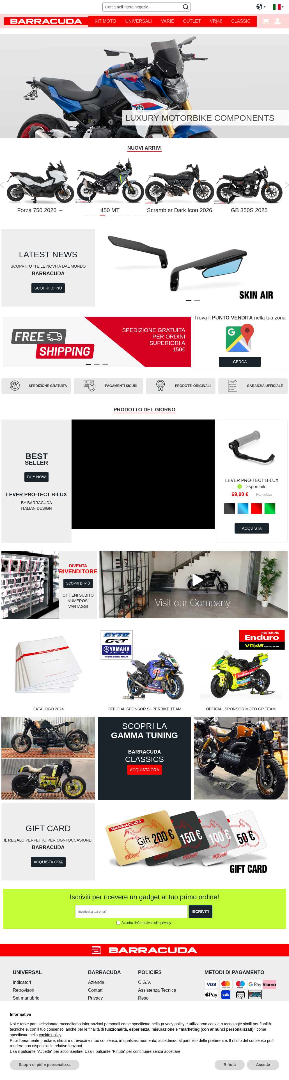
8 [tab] (144, 216)
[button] (278, 7)
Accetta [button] (263, 1064)
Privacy (95, 998)
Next (287, 185)
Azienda (96, 982)
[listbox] (252, 509)
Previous (2, 185)
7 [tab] (136, 216)
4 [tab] (111, 216)
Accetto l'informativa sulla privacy (146, 923)
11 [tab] (170, 216)
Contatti (96, 990)
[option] (229, 508)
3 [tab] (102, 216)
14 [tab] (195, 216)
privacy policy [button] (173, 1024)
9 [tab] (153, 216)
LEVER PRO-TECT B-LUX (252, 480)
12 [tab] (178, 216)
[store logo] (46, 21)
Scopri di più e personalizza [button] (44, 1064)
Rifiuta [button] (230, 1064)
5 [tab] (119, 216)
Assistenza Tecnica (157, 990)
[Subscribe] (200, 911)
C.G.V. (144, 982)
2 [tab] (94, 216)
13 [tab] (186, 216)
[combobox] (146, 7)
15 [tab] (203, 216)
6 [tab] (127, 216)
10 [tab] (161, 216)
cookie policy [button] (50, 1035)
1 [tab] (85, 216)
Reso (143, 998)
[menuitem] (105, 21)
